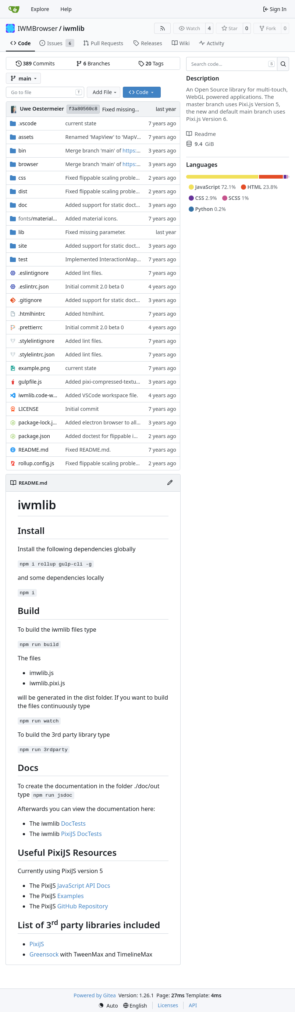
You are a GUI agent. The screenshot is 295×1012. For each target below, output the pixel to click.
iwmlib (74, 28)
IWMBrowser (38, 28)
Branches (93, 63)
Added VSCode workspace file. (101, 395)
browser (28, 164)
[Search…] (283, 64)
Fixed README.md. (88, 449)
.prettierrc (30, 327)
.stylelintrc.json (36, 354)
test (23, 259)
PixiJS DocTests (81, 834)
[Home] (14, 9)
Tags (151, 63)
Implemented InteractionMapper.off (108, 259)
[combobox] (45, 92)
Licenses (168, 1005)
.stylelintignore (36, 340)
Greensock (43, 954)
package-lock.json (38, 422)
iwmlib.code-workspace (38, 395)
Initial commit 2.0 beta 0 (94, 286)
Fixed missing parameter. (132, 109)
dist (22, 191)
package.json (34, 436)
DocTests (73, 823)
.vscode (27, 123)
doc (22, 204)
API (193, 1005)
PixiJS (36, 944)
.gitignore (30, 300)
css (22, 177)
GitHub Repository (82, 906)
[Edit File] (170, 483)
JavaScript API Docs (83, 886)
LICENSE (28, 408)
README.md (33, 449)
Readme (201, 133)
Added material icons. (91, 218)
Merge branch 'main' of (94, 150)
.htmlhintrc (31, 313)
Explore (40, 9)
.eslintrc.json (33, 286)
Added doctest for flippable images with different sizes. (131, 436)
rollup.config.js (36, 463)
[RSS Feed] (162, 28)
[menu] (108, 1005)
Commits (35, 63)
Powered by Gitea (95, 995)
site (22, 245)
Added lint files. (84, 272)
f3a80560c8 (83, 109)
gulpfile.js (30, 381)
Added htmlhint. (84, 313)
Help (66, 9)
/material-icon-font (38, 218)
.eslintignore (33, 272)
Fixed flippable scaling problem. (103, 177)
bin (22, 150)
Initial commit (82, 408)
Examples (70, 896)
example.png (34, 368)
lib (21, 232)
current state (80, 123)
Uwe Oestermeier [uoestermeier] (42, 108)
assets (25, 136)
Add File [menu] (105, 92)
